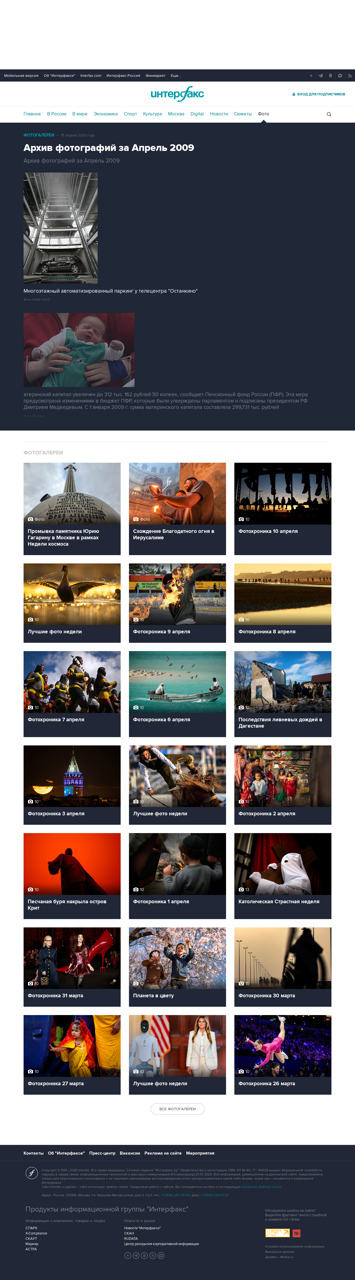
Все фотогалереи (177, 1109)
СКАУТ (31, 1238)
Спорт (130, 114)
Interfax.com (90, 75)
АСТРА (31, 1249)
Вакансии (130, 1153)
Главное (32, 114)
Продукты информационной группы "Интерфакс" (107, 1209)
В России (56, 114)
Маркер (32, 1244)
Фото (263, 114)
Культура (152, 114)
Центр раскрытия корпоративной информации (161, 1244)
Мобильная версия (21, 75)
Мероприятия (200, 1153)
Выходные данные (280, 1252)
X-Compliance (36, 1233)
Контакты (34, 1153)
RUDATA (131, 1238)
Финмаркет (156, 75)
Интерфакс (177, 94)
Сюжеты (243, 114)
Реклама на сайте (163, 1153)
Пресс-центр (102, 1153)
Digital (197, 114)
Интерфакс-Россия (123, 75)
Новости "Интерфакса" (142, 1228)
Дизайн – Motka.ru (279, 1257)
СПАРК (31, 1228)
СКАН (129, 1233)
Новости (219, 114)
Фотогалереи (39, 135)
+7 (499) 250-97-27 (215, 1195)
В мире (80, 114)
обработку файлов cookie (262, 1187)
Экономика (106, 114)
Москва (176, 114)
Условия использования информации (294, 1246)
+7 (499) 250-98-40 (175, 1195)
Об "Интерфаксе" (59, 75)
